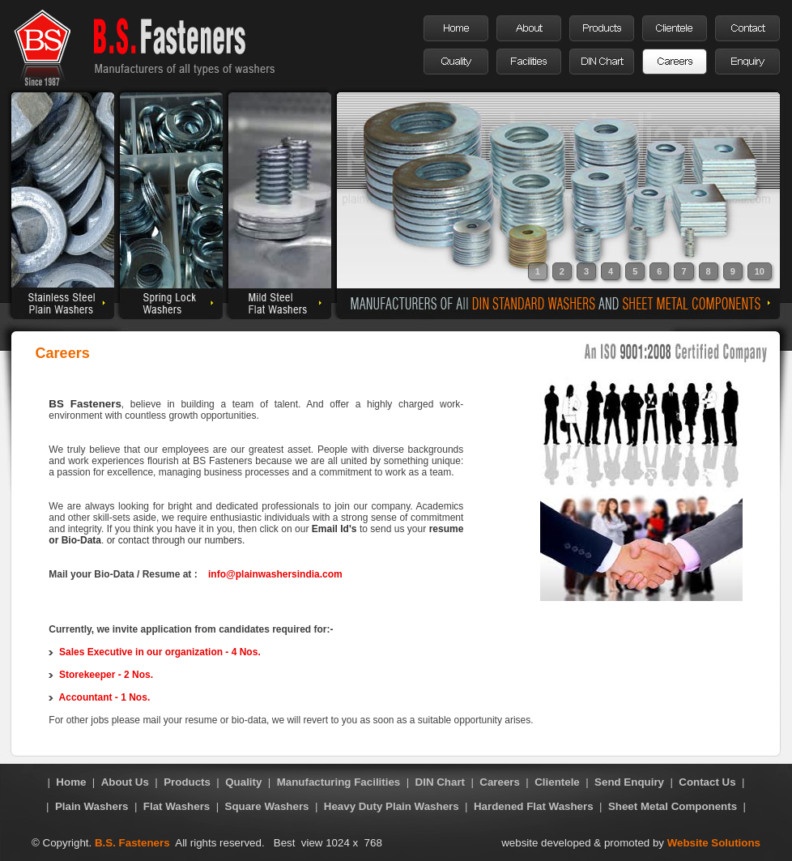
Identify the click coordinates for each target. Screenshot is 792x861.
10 (759, 271)
